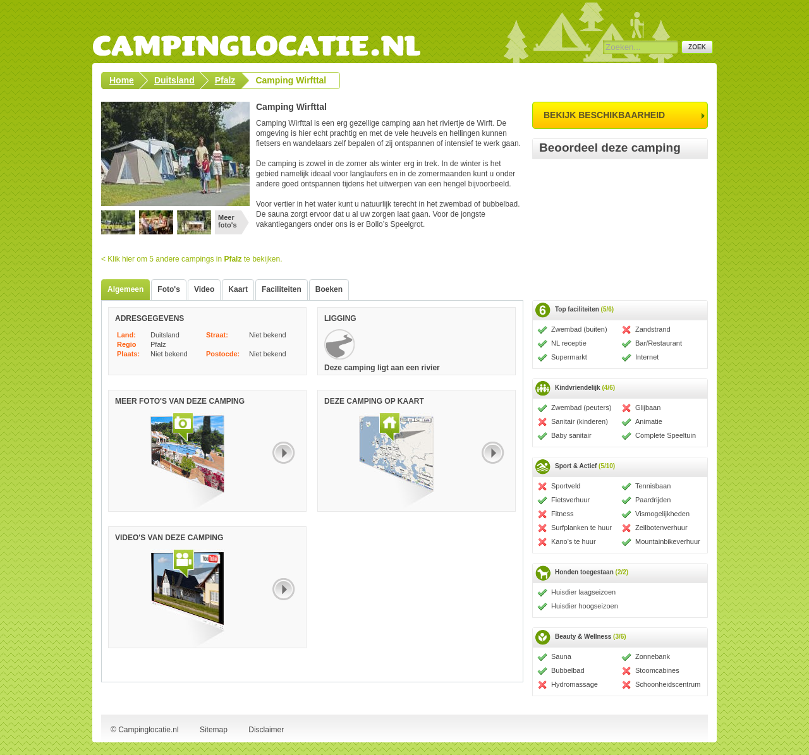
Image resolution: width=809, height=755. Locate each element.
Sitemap (214, 729)
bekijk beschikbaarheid (604, 115)
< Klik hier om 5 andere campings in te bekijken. (192, 259)
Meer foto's (227, 221)
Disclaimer (266, 729)
